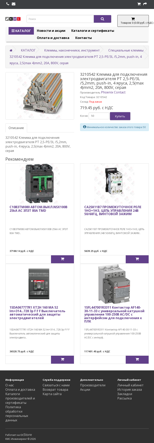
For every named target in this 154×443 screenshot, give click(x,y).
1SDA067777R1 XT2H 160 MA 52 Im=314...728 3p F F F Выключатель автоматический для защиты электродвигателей (37, 312)
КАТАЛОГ (21, 31)
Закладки (124, 394)
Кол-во (84, 116)
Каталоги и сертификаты (92, 30)
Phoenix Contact (113, 92)
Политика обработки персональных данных (16, 413)
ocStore (26, 434)
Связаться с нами (56, 385)
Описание (16, 128)
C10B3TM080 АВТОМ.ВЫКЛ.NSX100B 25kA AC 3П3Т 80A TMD (38, 209)
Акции (85, 389)
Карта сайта (52, 394)
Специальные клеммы (125, 50)
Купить (120, 116)
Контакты (83, 38)
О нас (9, 385)
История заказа (129, 389)
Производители (92, 385)
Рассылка (124, 398)
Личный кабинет (130, 385)
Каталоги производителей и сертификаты (20, 398)
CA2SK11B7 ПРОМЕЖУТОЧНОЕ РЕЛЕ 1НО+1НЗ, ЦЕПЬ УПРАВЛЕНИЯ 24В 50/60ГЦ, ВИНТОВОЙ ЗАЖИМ (112, 210)
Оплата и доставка (53, 38)
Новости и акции (51, 30)
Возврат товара (55, 389)
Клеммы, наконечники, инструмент (72, 50)
